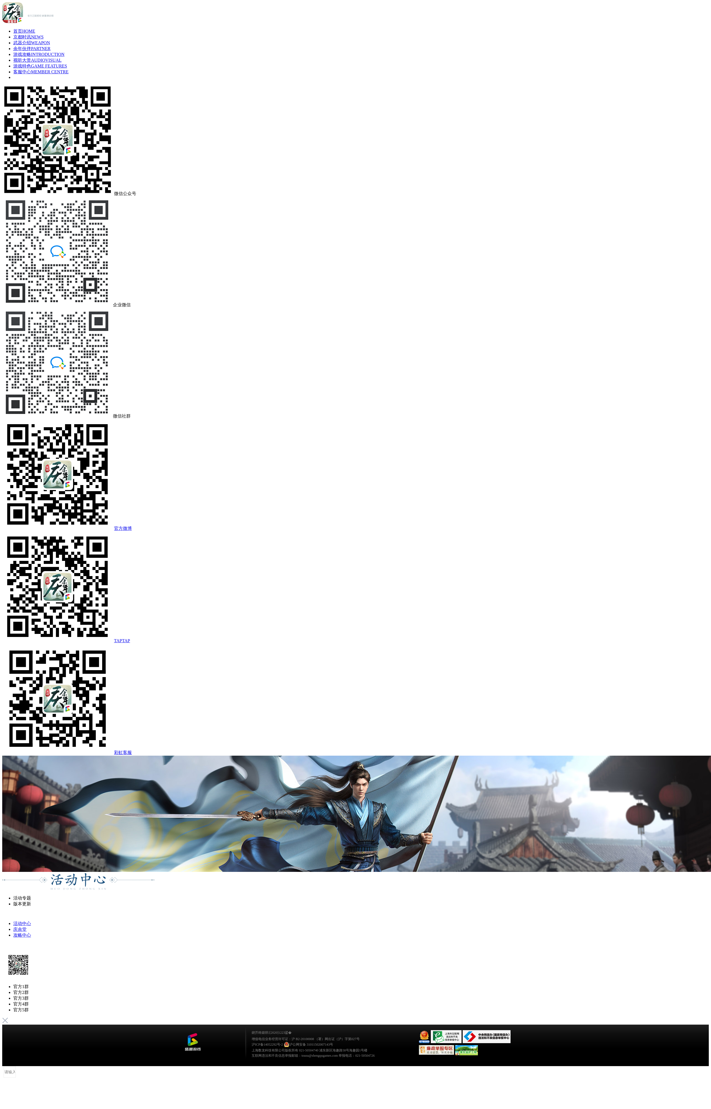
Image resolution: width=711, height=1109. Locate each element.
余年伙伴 (31, 48)
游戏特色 (40, 66)
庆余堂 (20, 929)
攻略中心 (22, 935)
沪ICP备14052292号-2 (267, 1044)
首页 (24, 31)
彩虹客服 (123, 752)
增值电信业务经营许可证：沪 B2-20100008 (283, 1039)
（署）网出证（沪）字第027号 (337, 1039)
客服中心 (41, 71)
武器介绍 (31, 42)
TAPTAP (122, 640)
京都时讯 (28, 37)
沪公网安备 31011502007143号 (308, 1044)
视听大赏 (37, 60)
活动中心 (22, 923)
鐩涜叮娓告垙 (193, 1042)
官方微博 (123, 528)
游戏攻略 (39, 54)
